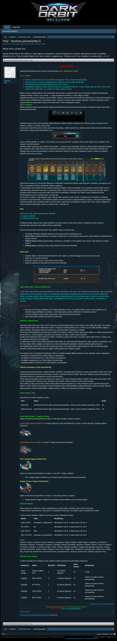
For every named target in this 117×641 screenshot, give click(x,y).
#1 (112, 611)
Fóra (7, 27)
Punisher (38, 44)
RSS (114, 634)
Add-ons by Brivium (82, 638)
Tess (49, 615)
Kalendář (16, 27)
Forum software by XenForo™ (49, 637)
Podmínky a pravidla (99, 637)
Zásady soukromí (111, 637)
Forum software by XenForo (17, 637)
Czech (3, 634)
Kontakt (99, 634)
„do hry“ (106, 56)
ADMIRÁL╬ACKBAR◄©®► (38, 615)
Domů (111, 634)
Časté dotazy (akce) (17, 44)
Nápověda (105, 634)
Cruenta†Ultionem (25, 615)
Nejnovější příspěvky (10, 31)
